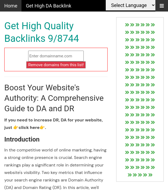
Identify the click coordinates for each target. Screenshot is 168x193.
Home (10, 6)
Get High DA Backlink (48, 6)
